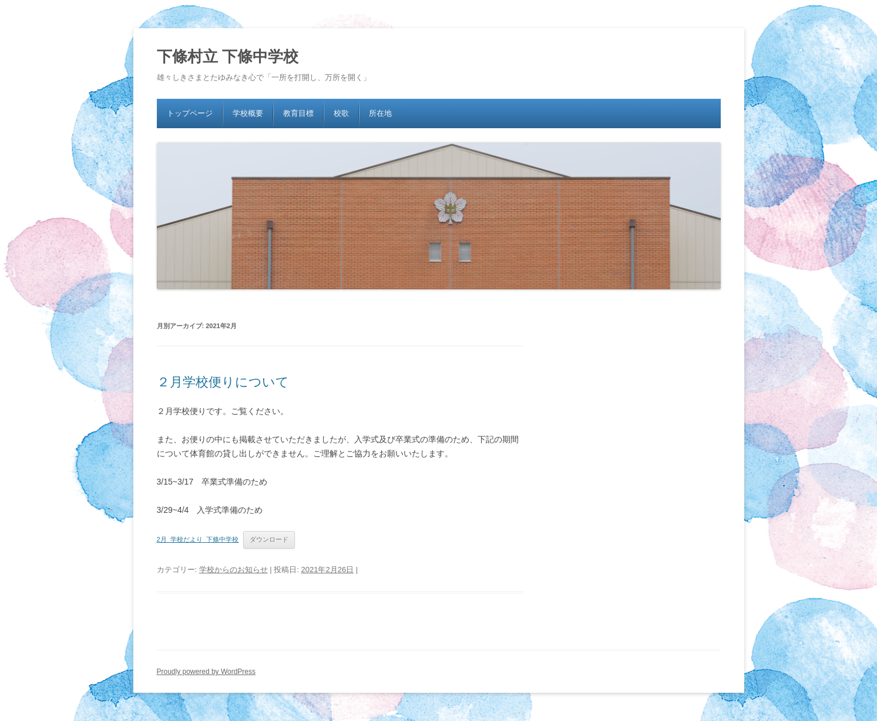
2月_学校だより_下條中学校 (198, 539)
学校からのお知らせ (233, 569)
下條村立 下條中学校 (227, 56)
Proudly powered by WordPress (206, 671)
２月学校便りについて (223, 382)
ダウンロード (269, 539)
